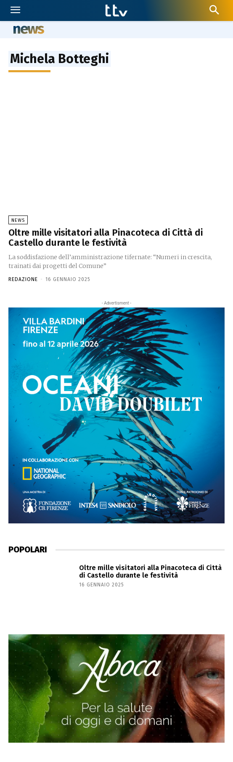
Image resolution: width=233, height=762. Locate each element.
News (18, 220)
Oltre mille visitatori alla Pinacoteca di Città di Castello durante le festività (105, 237)
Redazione (23, 279)
